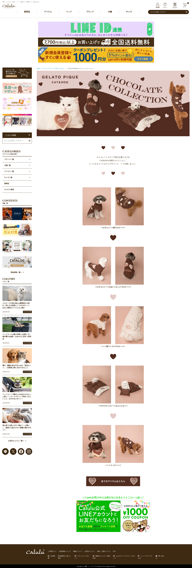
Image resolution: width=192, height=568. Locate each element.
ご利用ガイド (52, 551)
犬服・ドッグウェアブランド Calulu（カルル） (51, 68)
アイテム (48, 12)
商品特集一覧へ (17, 272)
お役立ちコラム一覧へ (17, 441)
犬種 (110, 12)
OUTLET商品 (9, 190)
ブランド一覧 (9, 160)
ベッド (69, 12)
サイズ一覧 (8, 178)
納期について (76, 551)
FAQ (109, 551)
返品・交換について (100, 551)
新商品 (27, 12)
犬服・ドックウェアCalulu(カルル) (94, 566)
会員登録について (63, 551)
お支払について (86, 551)
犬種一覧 (7, 166)
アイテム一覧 (9, 172)
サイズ (129, 12)
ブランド (90, 12)
